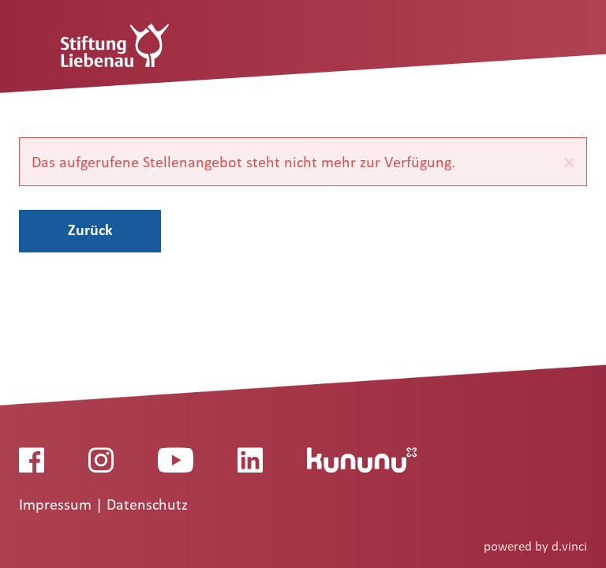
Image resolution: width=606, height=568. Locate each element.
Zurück (90, 229)
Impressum (57, 505)
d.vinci (569, 546)
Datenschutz (147, 505)
